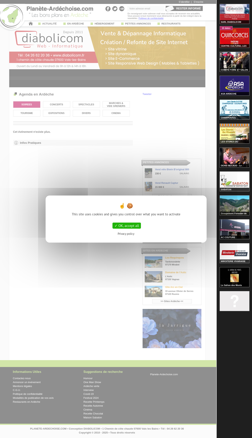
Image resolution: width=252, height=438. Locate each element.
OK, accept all (127, 225)
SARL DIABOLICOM (231, 22)
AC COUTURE (228, 237)
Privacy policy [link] (126, 234)
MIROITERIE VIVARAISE (233, 261)
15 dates (226, 28)
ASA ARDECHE (229, 94)
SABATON (226, 189)
